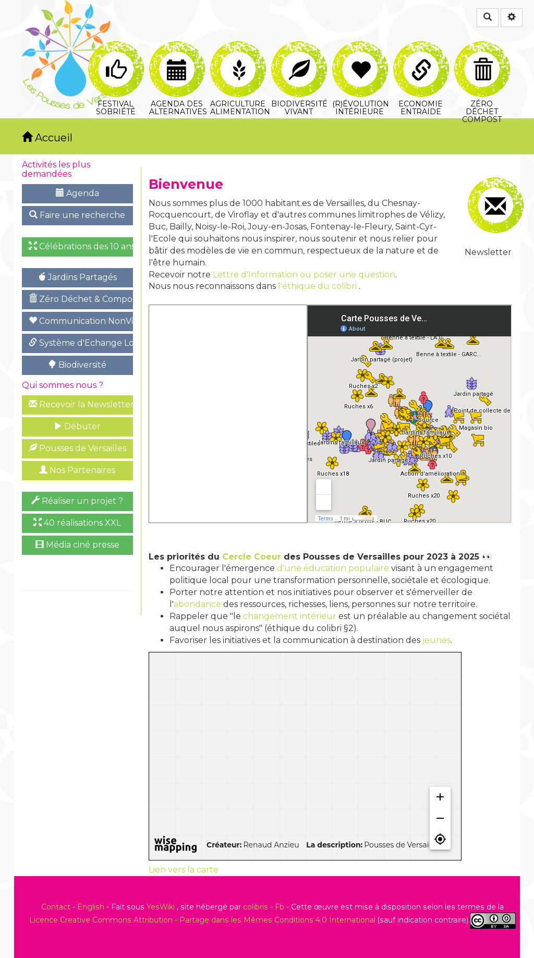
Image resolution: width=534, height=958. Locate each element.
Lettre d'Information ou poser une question (304, 275)
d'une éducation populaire (333, 568)
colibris (255, 907)
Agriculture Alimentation (239, 53)
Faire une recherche (77, 215)
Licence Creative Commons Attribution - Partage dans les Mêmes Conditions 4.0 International (202, 920)
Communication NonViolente (81, 321)
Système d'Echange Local (81, 343)
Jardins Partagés (77, 277)
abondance (197, 604)
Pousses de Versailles (77, 448)
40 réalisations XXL (77, 523)
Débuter (77, 426)
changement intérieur (289, 616)
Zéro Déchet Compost (482, 53)
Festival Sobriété (116, 53)
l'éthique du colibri (317, 286)
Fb (279, 907)
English (90, 907)
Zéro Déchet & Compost (81, 299)
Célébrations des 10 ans (81, 246)
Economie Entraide (421, 53)
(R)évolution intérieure (360, 53)
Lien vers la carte (184, 870)
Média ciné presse (77, 545)
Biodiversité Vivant (299, 53)
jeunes (436, 640)
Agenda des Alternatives (178, 53)
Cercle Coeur (251, 557)
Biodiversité (77, 365)
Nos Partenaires (77, 470)
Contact (55, 907)
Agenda (77, 193)
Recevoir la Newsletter (81, 404)
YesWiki (161, 907)
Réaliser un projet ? (77, 501)
